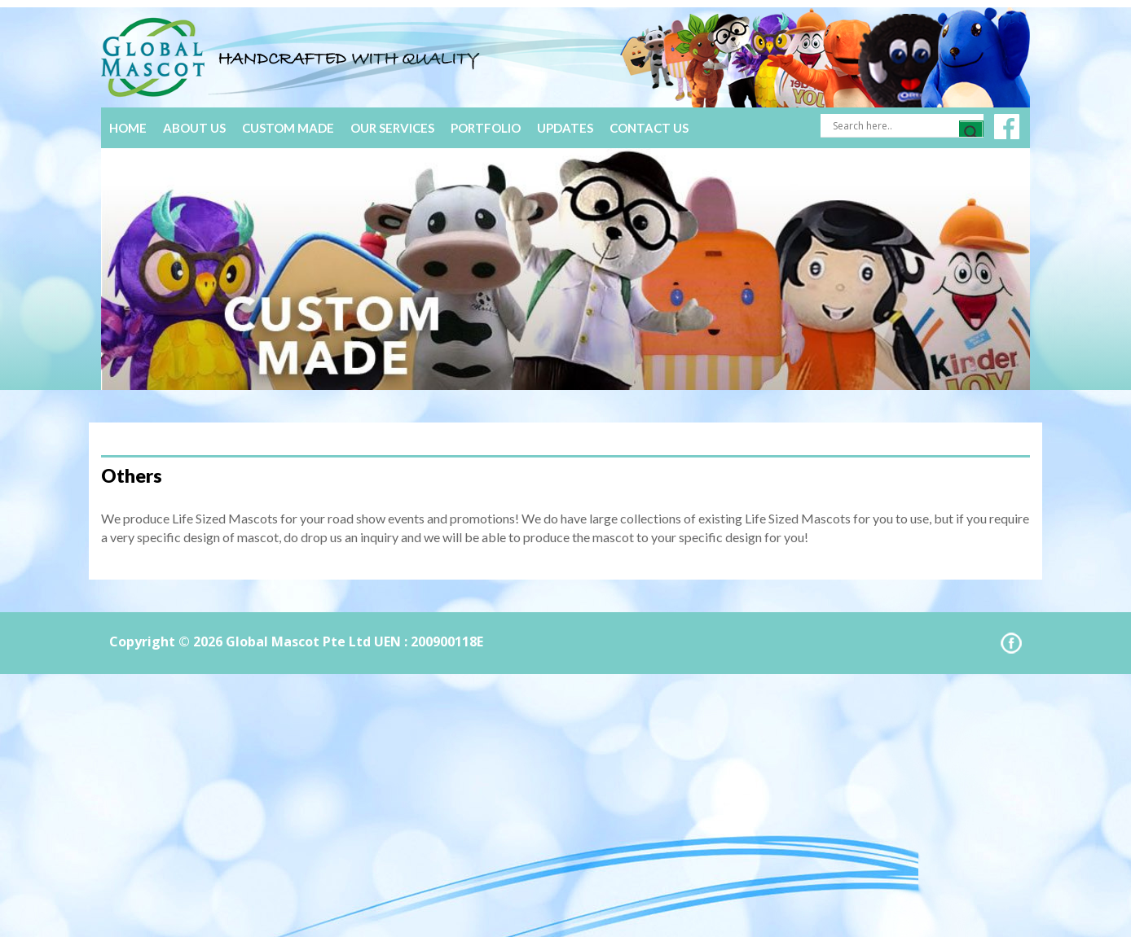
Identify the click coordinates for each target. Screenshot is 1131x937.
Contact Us (649, 127)
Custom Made (288, 127)
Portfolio (486, 127)
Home (128, 127)
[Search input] (894, 125)
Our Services (392, 127)
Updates (565, 127)
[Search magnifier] (971, 132)
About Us (194, 127)
